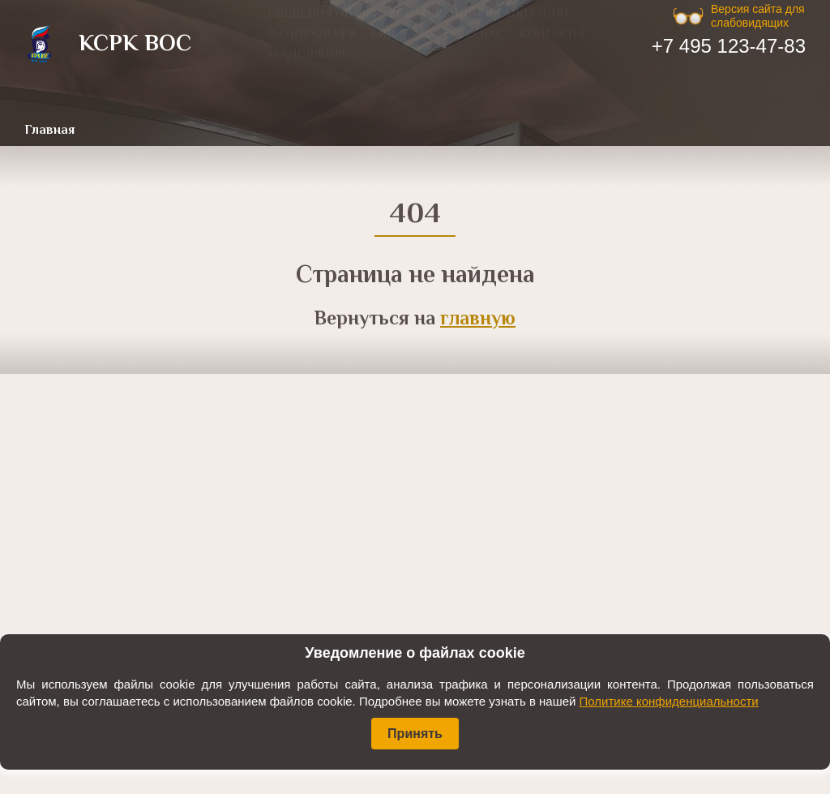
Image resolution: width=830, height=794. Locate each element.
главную (478, 320)
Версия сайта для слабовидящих (758, 15)
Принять (415, 733)
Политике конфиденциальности (669, 701)
